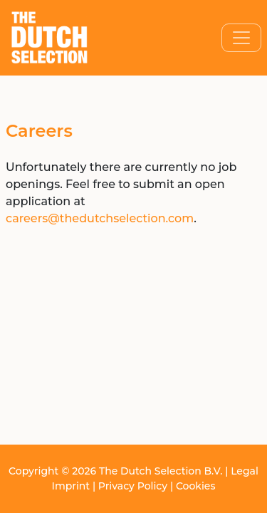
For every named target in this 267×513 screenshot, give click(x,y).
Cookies (196, 486)
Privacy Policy (132, 486)
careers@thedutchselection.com (100, 218)
